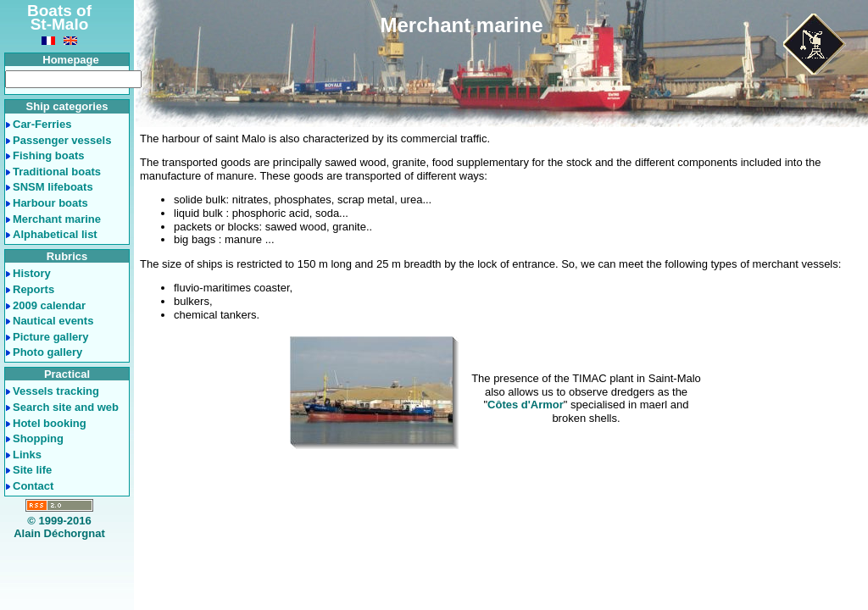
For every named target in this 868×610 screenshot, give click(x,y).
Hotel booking (49, 423)
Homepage (70, 59)
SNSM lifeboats (53, 186)
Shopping (38, 438)
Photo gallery (47, 352)
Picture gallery (51, 336)
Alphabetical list (55, 234)
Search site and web (66, 407)
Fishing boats (49, 155)
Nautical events (53, 320)
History (32, 273)
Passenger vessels (62, 140)
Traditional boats (57, 171)
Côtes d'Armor (525, 404)
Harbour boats (50, 203)
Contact (33, 486)
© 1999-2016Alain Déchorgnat (59, 527)
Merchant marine (57, 219)
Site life (32, 469)
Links (27, 454)
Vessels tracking (56, 391)
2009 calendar (49, 305)
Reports (33, 289)
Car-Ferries (42, 124)
